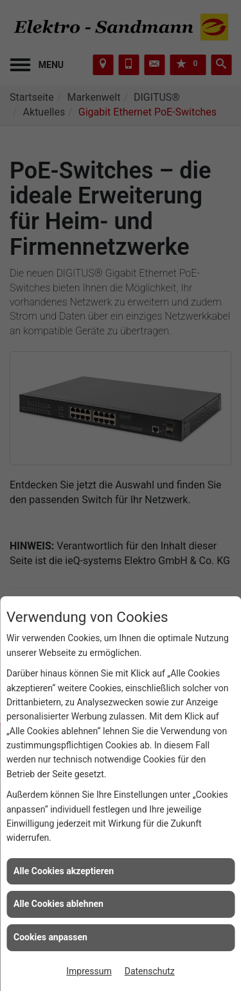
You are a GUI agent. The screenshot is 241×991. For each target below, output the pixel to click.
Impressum (88, 971)
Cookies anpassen (50, 937)
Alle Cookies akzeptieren (63, 871)
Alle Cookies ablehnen (58, 904)
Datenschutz (150, 971)
